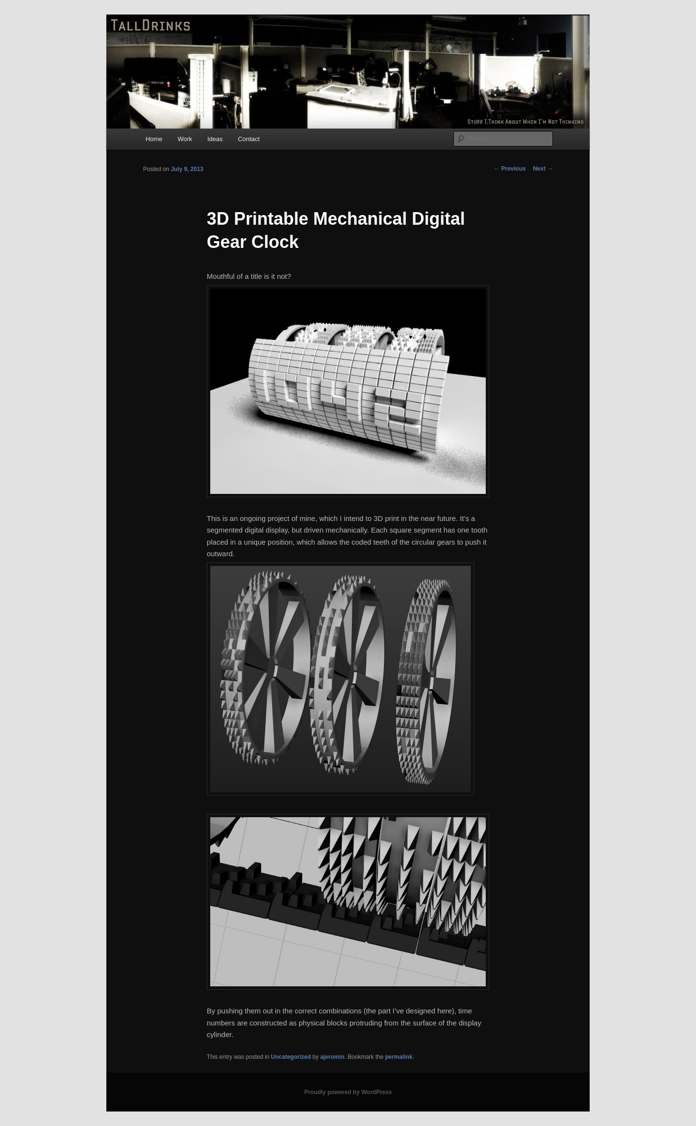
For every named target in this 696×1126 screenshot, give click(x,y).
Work (184, 139)
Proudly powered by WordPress (348, 1092)
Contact (249, 139)
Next (543, 168)
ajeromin (332, 1057)
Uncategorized (291, 1057)
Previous (510, 168)
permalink (399, 1057)
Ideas (215, 139)
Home (153, 139)
